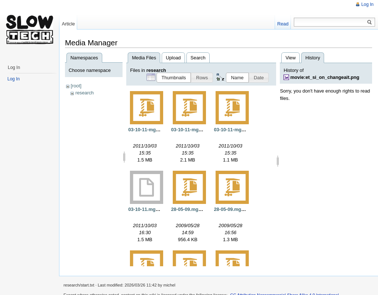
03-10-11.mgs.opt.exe (152, 209)
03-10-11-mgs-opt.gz (151, 129)
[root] (76, 85)
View (290, 57)
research (84, 93)
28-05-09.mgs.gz (189, 209)
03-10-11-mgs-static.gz (196, 129)
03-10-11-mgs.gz (232, 129)
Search (198, 57)
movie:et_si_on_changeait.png (324, 77)
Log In (367, 4)
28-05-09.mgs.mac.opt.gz (241, 209)
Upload (173, 57)
